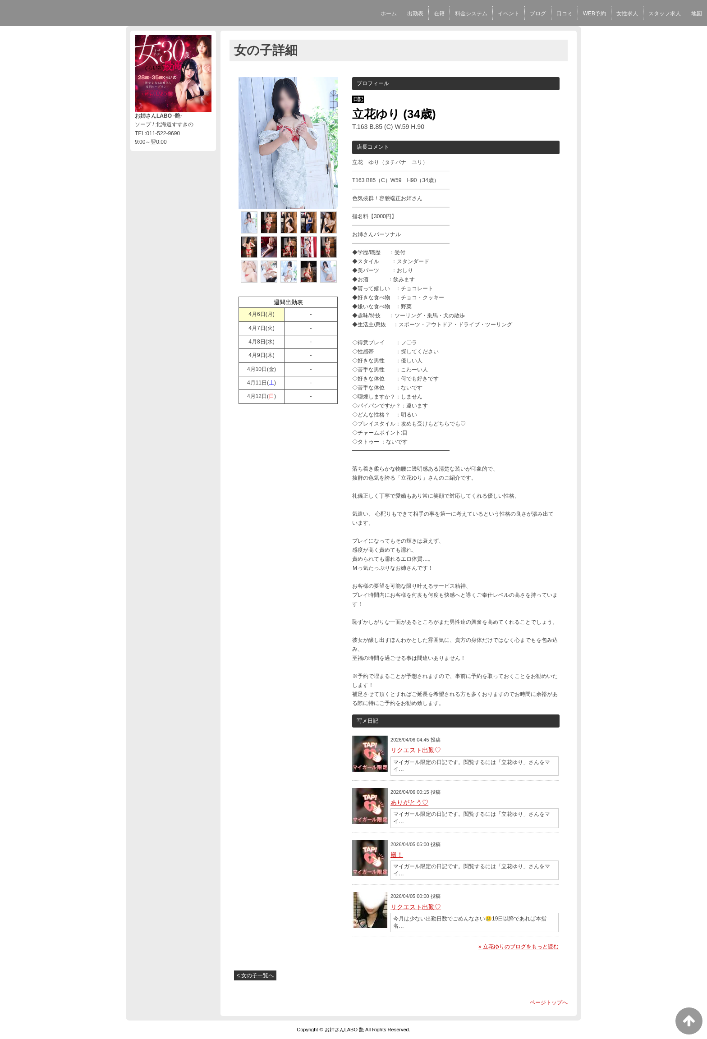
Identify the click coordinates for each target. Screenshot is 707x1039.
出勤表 (415, 13)
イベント (508, 13)
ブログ (538, 13)
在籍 (439, 13)
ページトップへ (549, 1002)
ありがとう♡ (409, 802)
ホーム (389, 13)
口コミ (564, 13)
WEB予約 (594, 13)
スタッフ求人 (664, 13)
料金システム (471, 13)
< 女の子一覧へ (255, 975)
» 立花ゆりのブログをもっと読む (518, 946)
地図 (696, 13)
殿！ (396, 854)
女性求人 (627, 13)
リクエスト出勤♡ (415, 750)
